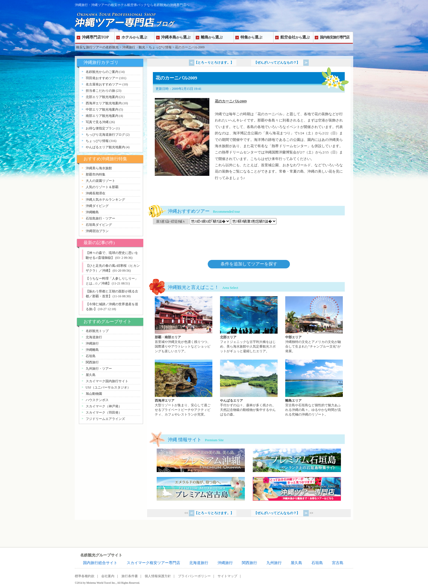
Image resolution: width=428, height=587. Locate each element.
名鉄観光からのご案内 (102, 72)
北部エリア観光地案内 (102, 97)
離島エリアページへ (314, 388)
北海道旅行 (94, 337)
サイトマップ (227, 576)
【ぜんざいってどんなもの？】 (277, 62)
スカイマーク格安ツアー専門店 (153, 563)
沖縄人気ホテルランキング (105, 199)
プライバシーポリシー (194, 576)
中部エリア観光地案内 (102, 109)
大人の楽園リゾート (100, 181)
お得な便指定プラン (100, 128)
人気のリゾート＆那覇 (102, 187)
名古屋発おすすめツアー (104, 84)
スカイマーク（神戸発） (104, 406)
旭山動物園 (94, 394)
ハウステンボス (97, 400)
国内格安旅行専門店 (334, 37)
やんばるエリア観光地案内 (105, 147)
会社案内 (107, 576)
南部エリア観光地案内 (102, 116)
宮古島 (337, 563)
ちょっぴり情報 (160, 47)
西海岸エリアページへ (183, 388)
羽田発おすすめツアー (102, 78)
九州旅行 (274, 563)
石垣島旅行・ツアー (100, 218)
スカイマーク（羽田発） (104, 412)
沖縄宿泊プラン (97, 231)
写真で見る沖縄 (97, 122)
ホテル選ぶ (134, 37)
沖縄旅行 (92, 343)
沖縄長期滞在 (95, 193)
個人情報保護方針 (158, 576)
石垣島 (91, 356)
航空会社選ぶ (295, 37)
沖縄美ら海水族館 (99, 168)
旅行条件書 (129, 576)
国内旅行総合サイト (100, 563)
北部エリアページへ (249, 324)
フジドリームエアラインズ (105, 419)
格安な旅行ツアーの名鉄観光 (97, 47)
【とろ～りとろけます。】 (214, 62)
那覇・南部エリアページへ (183, 324)
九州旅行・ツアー (99, 368)
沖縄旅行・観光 (133, 47)
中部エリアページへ (314, 324)
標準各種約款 (84, 576)
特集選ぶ (251, 37)
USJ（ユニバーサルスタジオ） (108, 387)
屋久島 (91, 375)
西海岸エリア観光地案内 (104, 103)
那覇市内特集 (95, 174)
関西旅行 (92, 362)
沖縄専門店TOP (95, 37)
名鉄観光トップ (97, 331)
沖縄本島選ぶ (176, 37)
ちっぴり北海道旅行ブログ (105, 135)
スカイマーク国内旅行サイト (107, 381)
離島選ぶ (212, 37)
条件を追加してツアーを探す (249, 264)
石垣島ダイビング (99, 225)
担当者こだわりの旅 (100, 91)
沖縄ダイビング (97, 206)
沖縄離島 (92, 212)
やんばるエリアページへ (249, 388)
